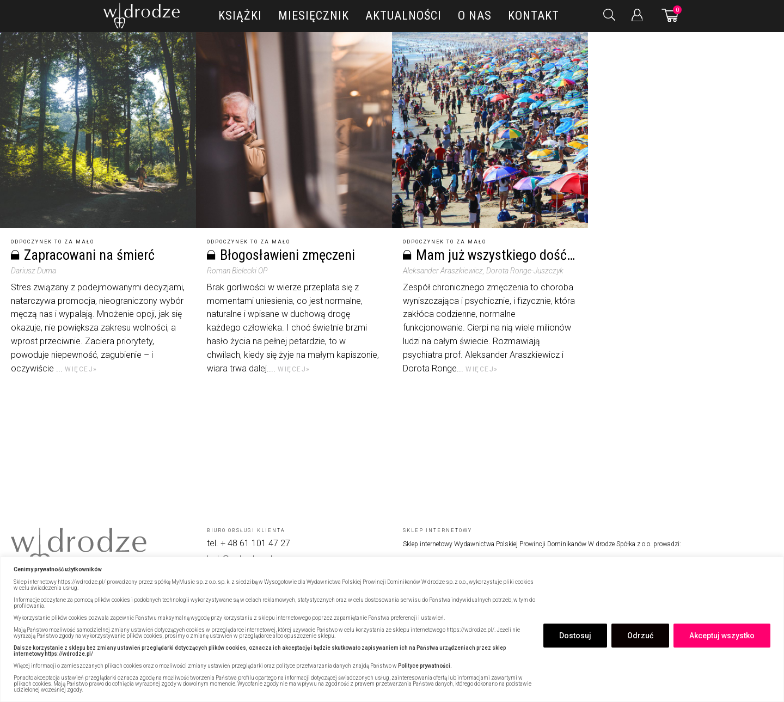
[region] (392, 629)
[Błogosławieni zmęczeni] (294, 130)
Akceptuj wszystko (722, 635)
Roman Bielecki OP (237, 270)
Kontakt (533, 15)
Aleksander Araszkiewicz (443, 270)
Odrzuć (640, 635)
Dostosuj (575, 635)
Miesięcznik (313, 15)
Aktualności (403, 15)
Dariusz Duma (33, 270)
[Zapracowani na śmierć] (98, 130)
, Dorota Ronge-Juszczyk (523, 270)
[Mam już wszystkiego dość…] (490, 130)
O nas (475, 15)
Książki (240, 15)
